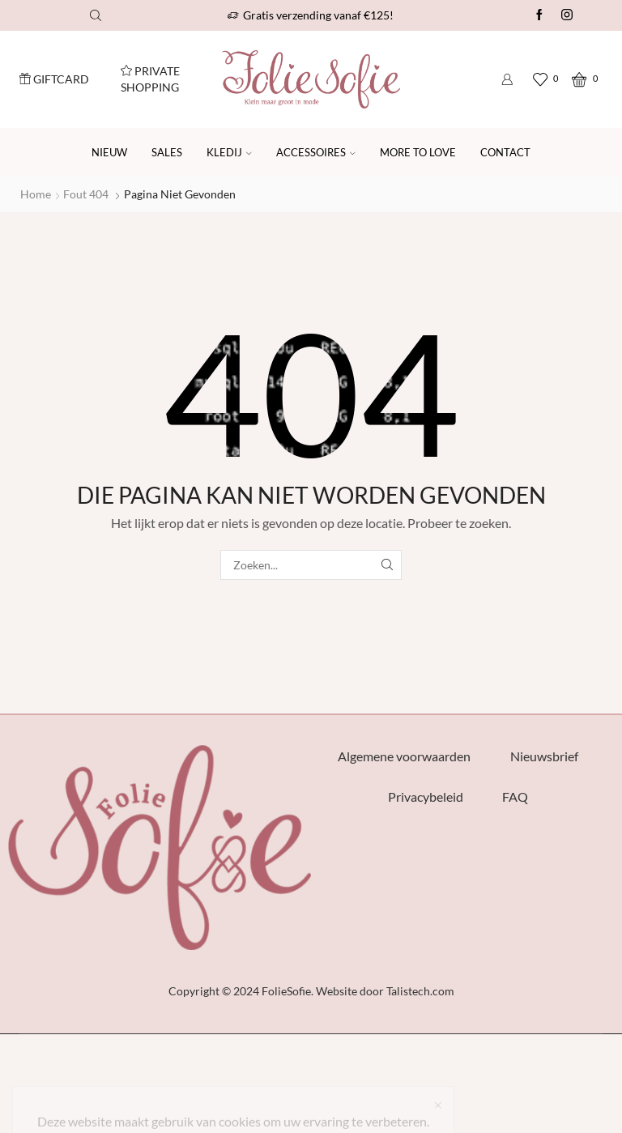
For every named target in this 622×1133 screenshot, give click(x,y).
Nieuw (109, 152)
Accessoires (316, 152)
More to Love (418, 152)
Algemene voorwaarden (404, 756)
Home (35, 194)
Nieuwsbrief (544, 756)
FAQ (515, 796)
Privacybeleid (425, 796)
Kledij (229, 152)
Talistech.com (420, 991)
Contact (505, 152)
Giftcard (54, 79)
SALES (166, 152)
